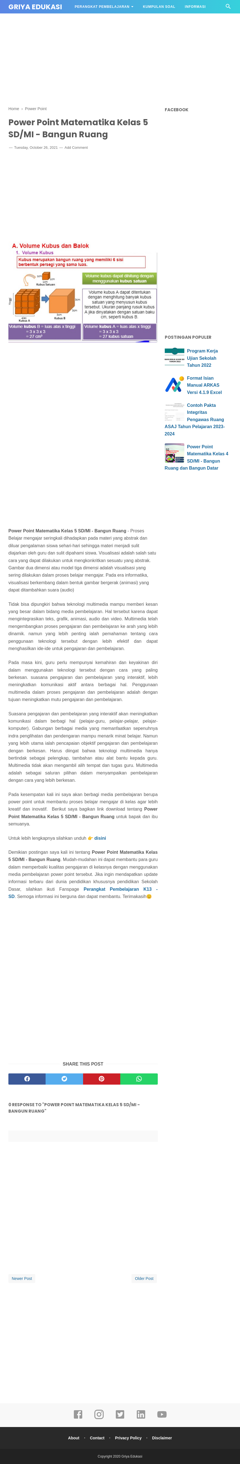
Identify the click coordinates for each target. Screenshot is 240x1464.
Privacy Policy (128, 1438)
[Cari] (228, 8)
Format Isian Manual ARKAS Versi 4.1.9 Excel (204, 385)
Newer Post (22, 1278)
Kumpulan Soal (159, 7)
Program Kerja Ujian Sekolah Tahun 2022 (202, 358)
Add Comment (76, 147)
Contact (97, 1438)
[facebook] (27, 1079)
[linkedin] (141, 1418)
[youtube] (162, 1418)
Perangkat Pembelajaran (102, 7)
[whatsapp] (138, 1079)
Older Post (144, 1278)
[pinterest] (101, 1079)
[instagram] (99, 1418)
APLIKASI (110, 20)
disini (100, 838)
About (73, 1438)
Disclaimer (162, 1438)
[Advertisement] (120, 59)
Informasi (195, 7)
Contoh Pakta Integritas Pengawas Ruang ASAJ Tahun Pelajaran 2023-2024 (195, 419)
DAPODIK (83, 20)
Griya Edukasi (35, 7)
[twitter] (64, 1079)
